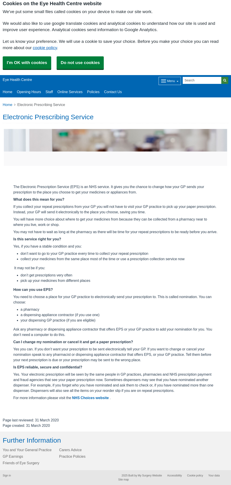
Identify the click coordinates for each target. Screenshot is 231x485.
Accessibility (174, 475)
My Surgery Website (150, 475)
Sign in (7, 475)
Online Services (70, 92)
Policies (93, 92)
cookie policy (45, 48)
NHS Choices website (91, 398)
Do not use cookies (80, 62)
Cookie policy (195, 475)
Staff (49, 92)
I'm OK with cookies (27, 62)
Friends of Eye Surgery (21, 463)
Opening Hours (29, 92)
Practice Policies (72, 456)
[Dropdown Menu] (170, 81)
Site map (123, 479)
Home (7, 92)
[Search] (202, 80)
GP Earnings (13, 456)
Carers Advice (70, 450)
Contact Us (113, 92)
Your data (214, 475)
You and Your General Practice (27, 450)
